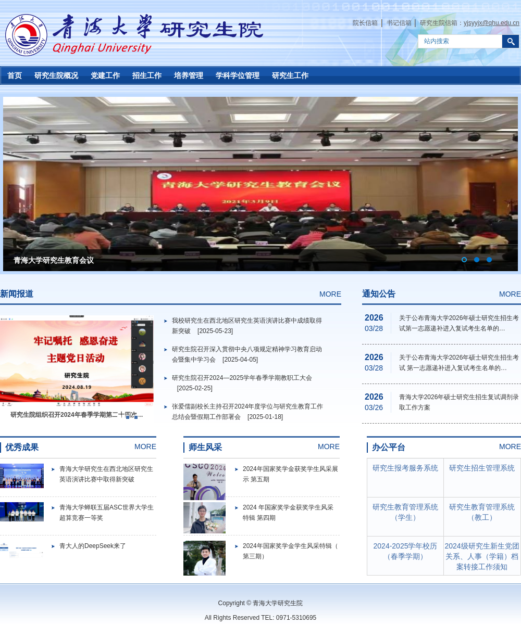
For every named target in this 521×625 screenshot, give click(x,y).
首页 (14, 75)
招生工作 (147, 75)
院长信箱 (365, 23)
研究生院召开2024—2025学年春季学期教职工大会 (242, 377)
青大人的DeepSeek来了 (92, 546)
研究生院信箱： (469, 23)
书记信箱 (399, 23)
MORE (330, 294)
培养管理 (188, 75)
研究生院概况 (56, 75)
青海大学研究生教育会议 (54, 260)
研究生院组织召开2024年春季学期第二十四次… (76, 414)
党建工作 (105, 75)
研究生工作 (290, 75)
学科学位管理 (237, 75)
